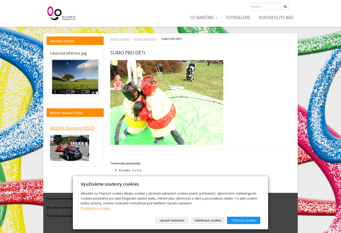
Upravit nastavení (172, 220)
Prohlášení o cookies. (96, 208)
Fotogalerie (238, 17)
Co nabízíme (203, 17)
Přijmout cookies (244, 220)
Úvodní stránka (120, 39)
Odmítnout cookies (207, 220)
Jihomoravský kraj (145, 39)
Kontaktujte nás (276, 17)
